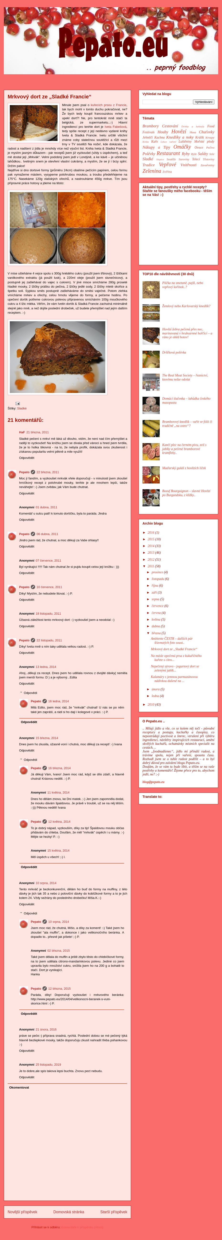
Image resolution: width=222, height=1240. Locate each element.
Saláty (203, 153)
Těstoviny (208, 159)
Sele (211, 154)
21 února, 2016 (46, 1029)
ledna (156, 696)
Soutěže (171, 159)
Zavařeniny (207, 165)
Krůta (146, 141)
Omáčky (182, 147)
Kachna (159, 137)
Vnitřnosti (188, 165)
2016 (151, 532)
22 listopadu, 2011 (49, 640)
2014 (151, 546)
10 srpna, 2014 (46, 883)
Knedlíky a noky (180, 137)
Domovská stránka (68, 1212)
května (156, 619)
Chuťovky (206, 132)
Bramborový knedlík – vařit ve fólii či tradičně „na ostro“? (187, 424)
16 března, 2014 (59, 768)
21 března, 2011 (37, 432)
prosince (158, 572)
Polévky (149, 153)
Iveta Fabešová (115, 127)
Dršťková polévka (174, 352)
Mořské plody (204, 141)
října (155, 585)
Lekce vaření (168, 141)
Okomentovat (19, 1087)
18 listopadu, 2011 (48, 613)
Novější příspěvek (22, 1212)
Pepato (24, 472)
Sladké (22, 408)
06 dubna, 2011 (47, 534)
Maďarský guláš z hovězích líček (184, 468)
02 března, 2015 (59, 950)
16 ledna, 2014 (58, 701)
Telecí (196, 159)
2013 (151, 552)
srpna (156, 599)
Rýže (194, 154)
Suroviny (184, 159)
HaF (22, 432)
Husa (193, 132)
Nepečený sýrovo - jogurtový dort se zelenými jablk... (175, 668)
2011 (151, 566)
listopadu (158, 579)
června (157, 613)
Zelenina (152, 171)
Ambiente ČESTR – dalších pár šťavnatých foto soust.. (172, 640)
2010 (151, 704)
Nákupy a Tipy (156, 147)
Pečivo (210, 147)
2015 (151, 539)
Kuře (154, 141)
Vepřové (167, 164)
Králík (199, 137)
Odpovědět (26, 458)
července (158, 606)
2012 (151, 559)
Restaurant (168, 153)
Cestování (170, 126)
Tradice (149, 165)
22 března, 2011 (48, 472)
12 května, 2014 (59, 821)
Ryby (186, 153)
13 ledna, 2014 (46, 667)
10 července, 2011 (49, 587)
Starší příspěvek (113, 1212)
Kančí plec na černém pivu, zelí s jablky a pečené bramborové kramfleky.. (184, 449)
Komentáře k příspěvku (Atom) (82, 1227)
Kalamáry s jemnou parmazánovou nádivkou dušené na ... (174, 679)
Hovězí (178, 131)
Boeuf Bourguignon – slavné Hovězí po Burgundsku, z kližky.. (186, 493)
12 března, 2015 (59, 988)
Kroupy (210, 137)
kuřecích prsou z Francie (108, 105)
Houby (163, 132)
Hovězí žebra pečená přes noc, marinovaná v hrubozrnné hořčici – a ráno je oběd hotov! (187, 333)
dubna (156, 626)
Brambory (151, 126)
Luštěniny (185, 141)
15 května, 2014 (59, 850)
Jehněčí (148, 137)
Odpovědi (30, 693)
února (156, 689)
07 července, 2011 (48, 560)
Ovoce (199, 147)
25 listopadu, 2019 (48, 1064)
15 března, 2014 (47, 738)
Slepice (160, 159)
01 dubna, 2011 (46, 507)
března (157, 633)
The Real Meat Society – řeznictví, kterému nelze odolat (185, 377)
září (155, 592)
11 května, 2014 (59, 792)
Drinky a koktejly (192, 126)
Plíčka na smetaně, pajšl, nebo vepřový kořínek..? (182, 285)
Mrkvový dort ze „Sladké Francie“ (174, 649)
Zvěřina (167, 171)
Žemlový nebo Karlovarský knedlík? (186, 306)
